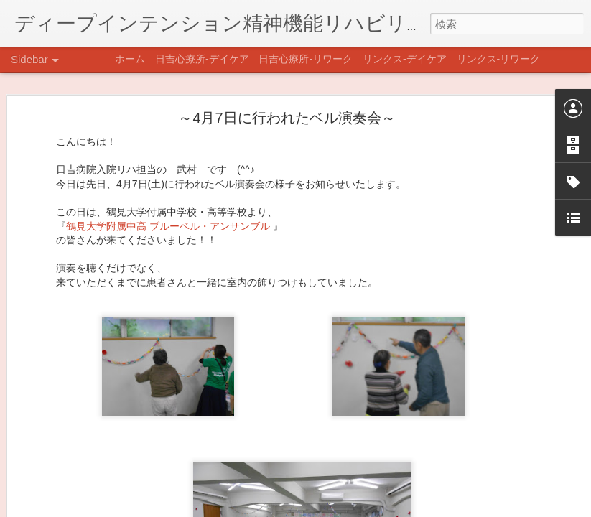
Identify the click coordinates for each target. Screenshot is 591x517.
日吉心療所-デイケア (202, 59)
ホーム (130, 59)
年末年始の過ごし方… (78, 508)
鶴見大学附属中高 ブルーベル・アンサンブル (169, 138)
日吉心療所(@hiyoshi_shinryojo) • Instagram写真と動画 (329, 484)
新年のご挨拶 (61, 443)
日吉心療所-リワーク (306, 59)
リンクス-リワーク (499, 59)
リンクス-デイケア (405, 59)
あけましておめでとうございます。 (104, 475)
